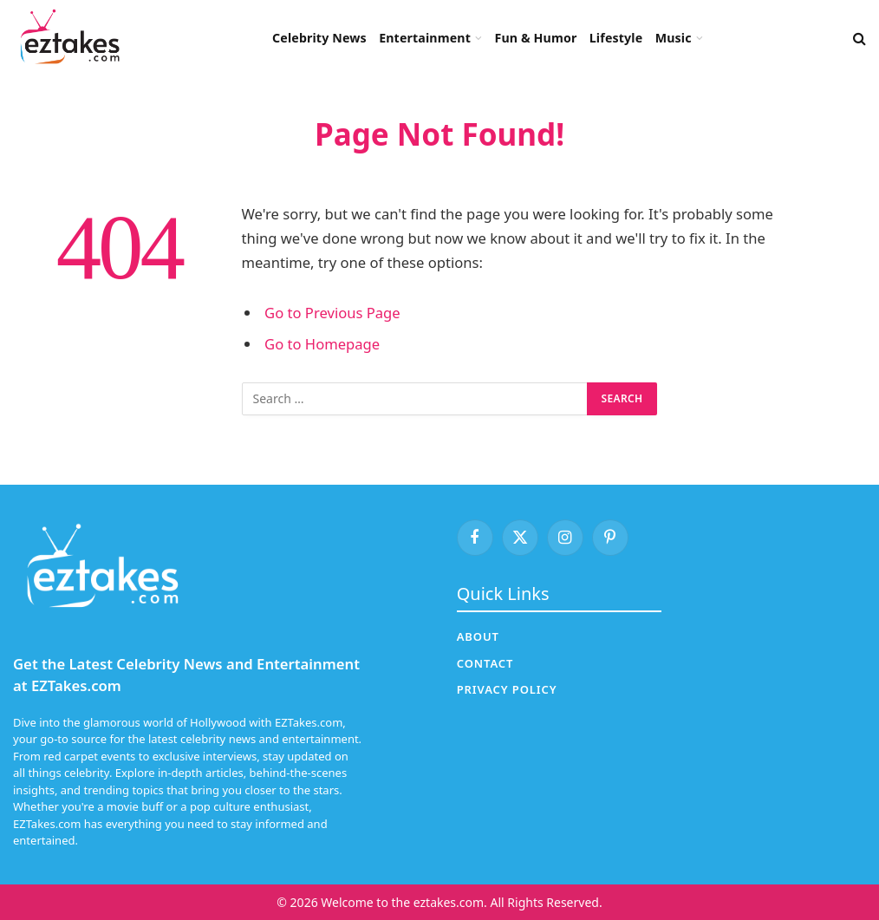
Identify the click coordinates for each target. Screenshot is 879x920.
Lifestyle (616, 37)
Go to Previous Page (332, 313)
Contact (485, 663)
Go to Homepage (322, 344)
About (478, 636)
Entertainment (425, 37)
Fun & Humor (535, 37)
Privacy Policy (507, 689)
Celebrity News (319, 37)
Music (673, 37)
